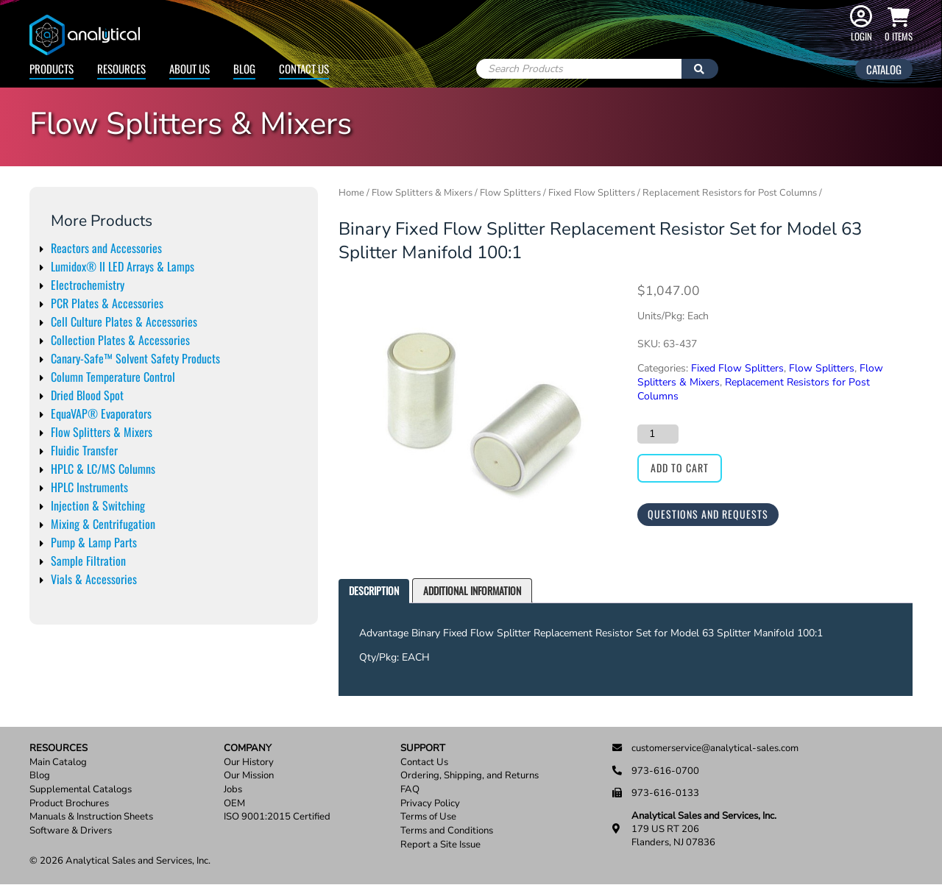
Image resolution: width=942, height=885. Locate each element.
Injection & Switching (98, 505)
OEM (234, 803)
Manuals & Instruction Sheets (91, 817)
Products (51, 68)
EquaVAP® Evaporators (101, 413)
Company (248, 748)
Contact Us (304, 68)
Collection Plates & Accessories (120, 340)
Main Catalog (58, 762)
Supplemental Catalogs (80, 789)
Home (351, 192)
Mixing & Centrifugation (103, 524)
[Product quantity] (658, 434)
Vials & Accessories (94, 579)
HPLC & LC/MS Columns (103, 468)
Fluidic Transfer (84, 450)
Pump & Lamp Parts (94, 542)
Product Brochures (69, 803)
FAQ (409, 789)
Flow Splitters (510, 192)
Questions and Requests (708, 514)
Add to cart (680, 467)
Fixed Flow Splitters (591, 192)
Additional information (472, 590)
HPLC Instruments (89, 487)
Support (422, 748)
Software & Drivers (70, 831)
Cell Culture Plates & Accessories (124, 321)
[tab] (374, 591)
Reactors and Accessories (106, 248)
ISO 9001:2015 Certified (277, 817)
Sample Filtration (88, 560)
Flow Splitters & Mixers (101, 432)
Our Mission (249, 776)
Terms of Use (428, 817)
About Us (189, 68)
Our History (249, 762)
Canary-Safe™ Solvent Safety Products (135, 358)
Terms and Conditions (446, 831)
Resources (121, 68)
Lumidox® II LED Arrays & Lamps (122, 266)
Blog (244, 68)
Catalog (884, 69)
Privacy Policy (430, 803)
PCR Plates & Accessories (107, 303)
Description (374, 590)
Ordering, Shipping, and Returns (469, 776)
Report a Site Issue (440, 845)
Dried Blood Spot (87, 395)
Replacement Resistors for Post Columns (729, 192)
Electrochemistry (87, 285)
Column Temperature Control (113, 376)
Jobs (233, 789)
